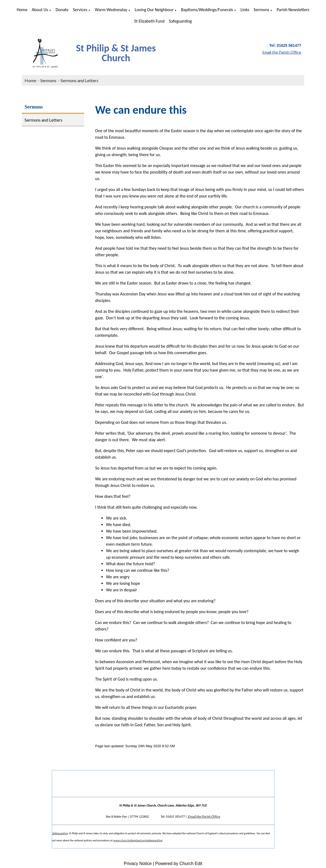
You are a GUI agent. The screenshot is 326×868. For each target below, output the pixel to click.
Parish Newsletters (293, 9)
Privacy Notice (138, 863)
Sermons (261, 9)
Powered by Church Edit (178, 863)
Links (244, 9)
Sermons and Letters (79, 80)
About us (40, 9)
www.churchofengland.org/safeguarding (137, 840)
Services (80, 9)
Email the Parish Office (204, 816)
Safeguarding (180, 21)
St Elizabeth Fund (149, 21)
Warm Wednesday (111, 9)
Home (22, 9)
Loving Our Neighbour (154, 9)
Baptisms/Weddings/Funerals (207, 9)
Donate (62, 9)
